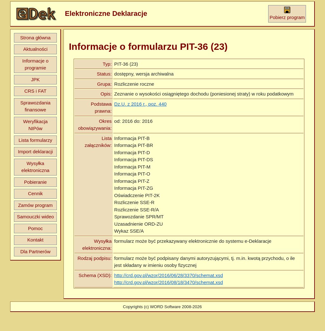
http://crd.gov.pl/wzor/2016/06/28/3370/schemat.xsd (168, 275)
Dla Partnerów (35, 251)
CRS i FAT (35, 91)
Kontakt (35, 239)
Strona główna (35, 37)
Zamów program (35, 205)
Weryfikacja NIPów (35, 125)
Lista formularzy (35, 140)
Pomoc (35, 228)
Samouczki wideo (35, 216)
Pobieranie (35, 182)
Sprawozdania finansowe (35, 106)
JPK (35, 79)
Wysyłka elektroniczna (35, 167)
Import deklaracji (35, 151)
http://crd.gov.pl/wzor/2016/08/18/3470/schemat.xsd (168, 282)
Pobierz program (287, 13)
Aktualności (35, 49)
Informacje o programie (35, 64)
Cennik (35, 193)
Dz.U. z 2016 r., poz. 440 (140, 104)
